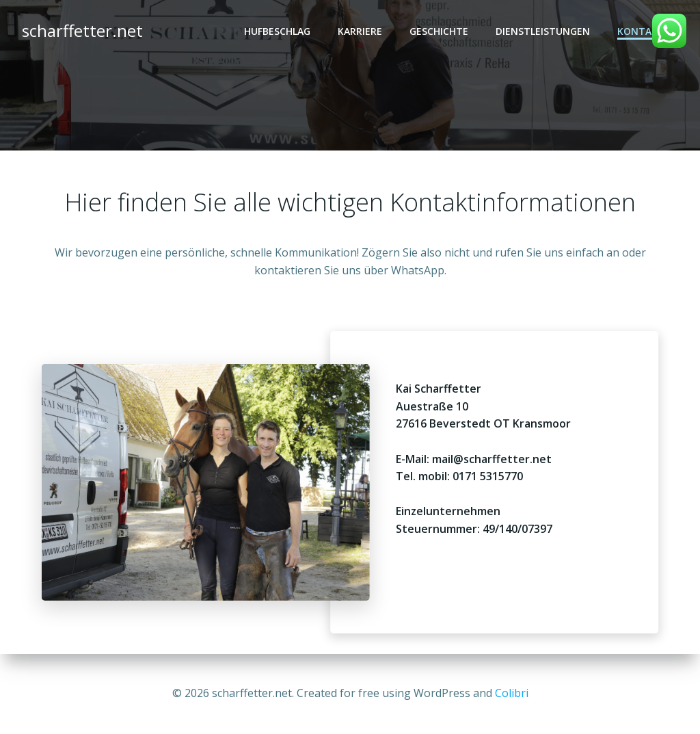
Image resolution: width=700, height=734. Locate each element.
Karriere (360, 31)
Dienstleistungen (543, 31)
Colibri (511, 692)
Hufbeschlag (277, 31)
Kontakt (640, 31)
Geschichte (438, 31)
